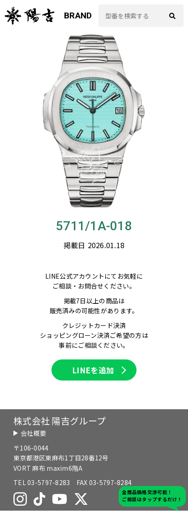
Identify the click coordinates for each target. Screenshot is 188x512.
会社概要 (33, 434)
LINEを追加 (93, 370)
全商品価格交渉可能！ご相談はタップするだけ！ (152, 496)
